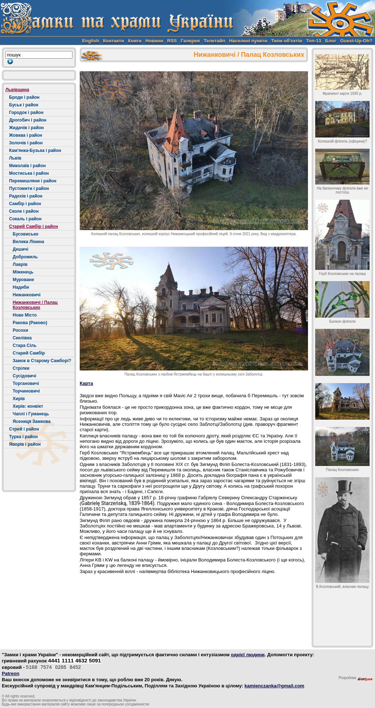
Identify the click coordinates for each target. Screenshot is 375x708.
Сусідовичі (24, 375)
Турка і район (23, 436)
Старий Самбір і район (33, 226)
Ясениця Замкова (31, 421)
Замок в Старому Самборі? (42, 360)
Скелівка (22, 337)
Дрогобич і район (27, 120)
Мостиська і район (29, 173)
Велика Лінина (28, 241)
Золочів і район (26, 142)
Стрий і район (24, 429)
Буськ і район (23, 104)
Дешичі (20, 249)
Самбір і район (25, 203)
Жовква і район (25, 135)
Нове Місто (25, 315)
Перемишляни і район (33, 180)
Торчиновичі (26, 391)
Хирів (19, 398)
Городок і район (26, 112)
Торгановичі (26, 383)
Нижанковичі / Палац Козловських (35, 305)
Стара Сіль (25, 345)
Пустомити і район (29, 188)
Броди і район (24, 97)
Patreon (10, 673)
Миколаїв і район (27, 165)
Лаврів (20, 264)
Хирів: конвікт (28, 406)
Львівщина (17, 89)
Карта (86, 383)
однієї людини (247, 654)
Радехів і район (25, 196)
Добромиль (25, 256)
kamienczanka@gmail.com (274, 685)
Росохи (20, 330)
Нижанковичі (27, 294)
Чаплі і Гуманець (31, 413)
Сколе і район (24, 211)
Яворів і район (25, 444)
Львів (15, 158)
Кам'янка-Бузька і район (35, 150)
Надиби (21, 287)
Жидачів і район (26, 127)
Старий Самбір (29, 353)
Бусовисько (25, 234)
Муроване (23, 279)
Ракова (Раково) (30, 322)
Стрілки (21, 368)
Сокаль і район (25, 218)
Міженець (23, 272)
